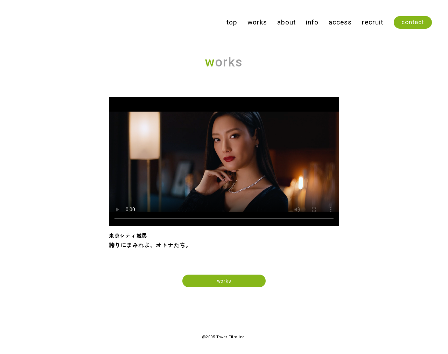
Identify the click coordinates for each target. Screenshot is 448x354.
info (312, 22)
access (340, 22)
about (286, 22)
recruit (372, 22)
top (231, 22)
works (257, 22)
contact (412, 22)
